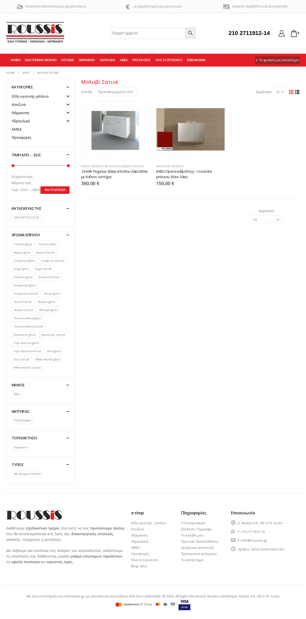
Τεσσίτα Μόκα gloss (27, 318)
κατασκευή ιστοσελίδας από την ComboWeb (126, 596)
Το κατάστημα (192, 560)
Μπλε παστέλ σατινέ (27, 367)
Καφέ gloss (21, 269)
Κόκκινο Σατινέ (49, 277)
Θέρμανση (87, 60)
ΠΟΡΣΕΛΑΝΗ (22, 420)
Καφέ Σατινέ (43, 269)
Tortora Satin (47, 244)
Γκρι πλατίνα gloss (26, 343)
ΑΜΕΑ (124, 60)
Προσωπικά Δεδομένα (199, 553)
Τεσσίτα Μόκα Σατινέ (28, 326)
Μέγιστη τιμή (21, 183)
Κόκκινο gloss (23, 277)
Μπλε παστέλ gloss (48, 359)
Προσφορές (141, 60)
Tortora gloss (23, 244)
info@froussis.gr (254, 540)
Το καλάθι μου (192, 535)
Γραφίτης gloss (24, 260)
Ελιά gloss (54, 351)
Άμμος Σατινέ (45, 252)
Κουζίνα (67, 60)
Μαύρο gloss (46, 302)
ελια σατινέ (21, 359)
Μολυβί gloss (48, 310)
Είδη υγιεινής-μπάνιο (40, 60)
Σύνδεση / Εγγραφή (196, 529)
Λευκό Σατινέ (23, 302)
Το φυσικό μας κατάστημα (277, 60)
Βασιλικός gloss (24, 334)
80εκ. (17, 394)
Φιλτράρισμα (55, 190)
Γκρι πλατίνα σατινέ (27, 351)
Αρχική (15, 60)
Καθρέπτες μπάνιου (170, 166)
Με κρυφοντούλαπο (27, 474)
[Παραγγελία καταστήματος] (116, 91)
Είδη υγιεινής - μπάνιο (148, 523)
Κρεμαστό (21, 447)
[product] (115, 131)
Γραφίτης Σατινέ (52, 260)
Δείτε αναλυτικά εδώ (267, 549)
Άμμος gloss (22, 252)
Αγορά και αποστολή (197, 547)
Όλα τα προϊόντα (169, 60)
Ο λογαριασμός (193, 523)
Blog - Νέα (139, 566)
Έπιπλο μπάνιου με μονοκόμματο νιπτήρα (112, 166)
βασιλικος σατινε (53, 334)
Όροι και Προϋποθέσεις (200, 541)
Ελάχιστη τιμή (22, 177)
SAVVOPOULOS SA (26, 217)
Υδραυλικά (107, 60)
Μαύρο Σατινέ (23, 310)
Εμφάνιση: (264, 91)
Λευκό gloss (52, 293)
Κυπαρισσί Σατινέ (26, 293)
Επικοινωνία (196, 60)
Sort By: (87, 91)
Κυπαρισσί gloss (25, 285)
